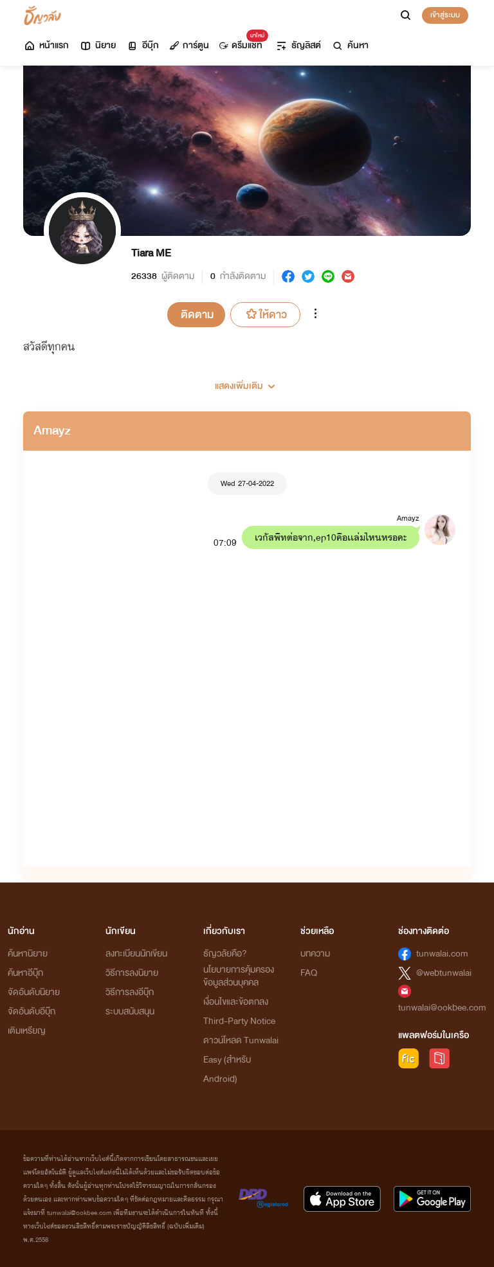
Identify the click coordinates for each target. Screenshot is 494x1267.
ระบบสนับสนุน (129, 1011)
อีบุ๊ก (142, 45)
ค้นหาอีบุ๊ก (25, 973)
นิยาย (97, 45)
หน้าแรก (46, 45)
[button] (247, 381)
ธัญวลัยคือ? (225, 954)
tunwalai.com (442, 954)
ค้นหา (350, 45)
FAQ (308, 973)
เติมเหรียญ (27, 1031)
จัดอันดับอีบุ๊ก (31, 1011)
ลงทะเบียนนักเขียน (136, 954)
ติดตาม (197, 314)
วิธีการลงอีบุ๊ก (129, 992)
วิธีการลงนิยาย (131, 973)
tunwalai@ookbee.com (442, 1008)
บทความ (315, 954)
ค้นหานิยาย (28, 954)
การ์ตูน (189, 45)
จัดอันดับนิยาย (34, 992)
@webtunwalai (443, 973)
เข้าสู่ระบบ (445, 14)
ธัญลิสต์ (298, 45)
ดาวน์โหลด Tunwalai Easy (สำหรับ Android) (241, 1059)
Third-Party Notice (239, 1021)
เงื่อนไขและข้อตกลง (235, 1002)
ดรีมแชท (240, 42)
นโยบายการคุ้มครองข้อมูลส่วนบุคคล (238, 976)
